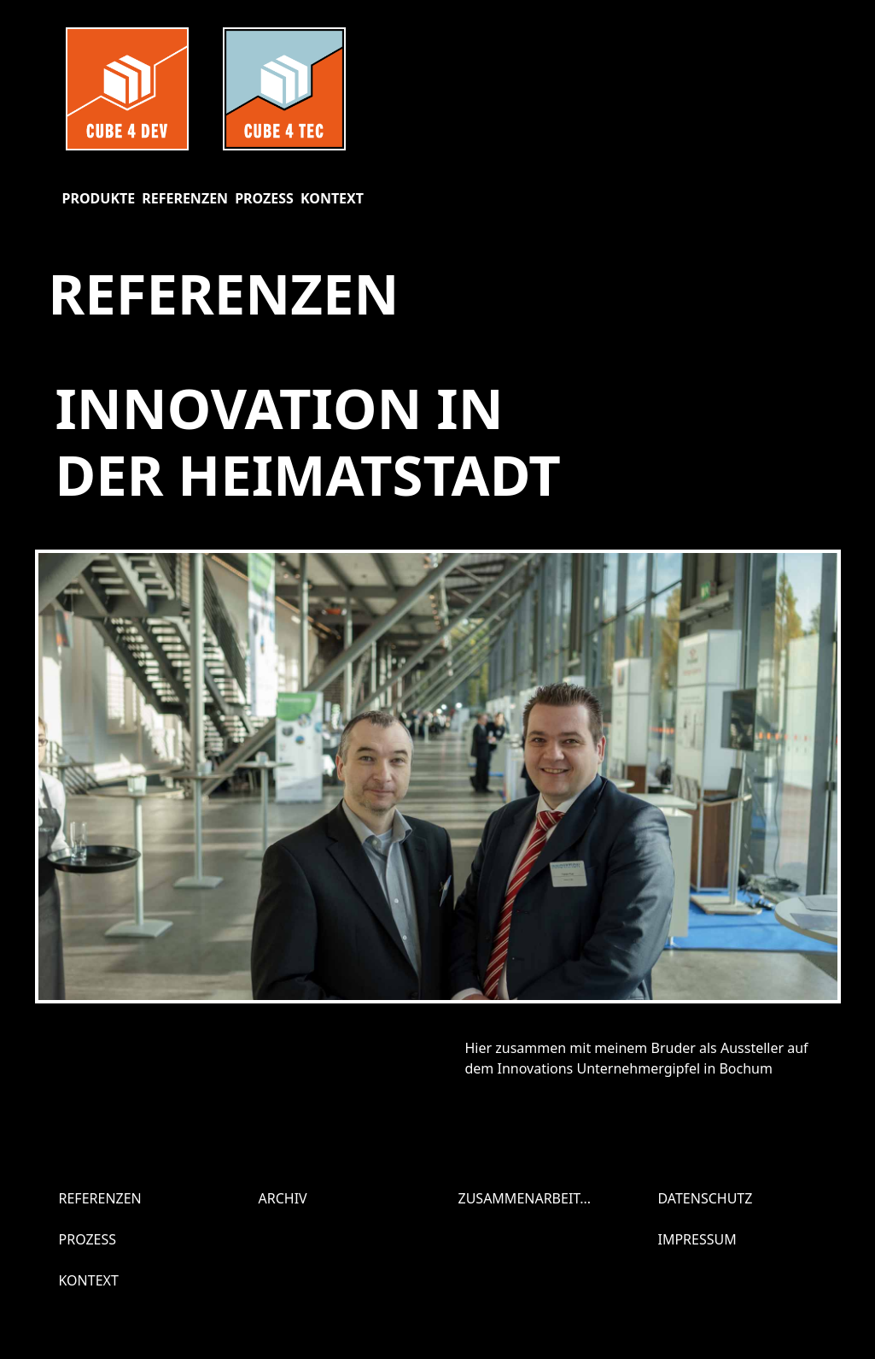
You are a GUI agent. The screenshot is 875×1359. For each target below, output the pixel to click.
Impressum (697, 1239)
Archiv (283, 1198)
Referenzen (185, 198)
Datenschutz (705, 1198)
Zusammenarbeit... (525, 1198)
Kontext (332, 198)
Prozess (264, 198)
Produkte (99, 198)
